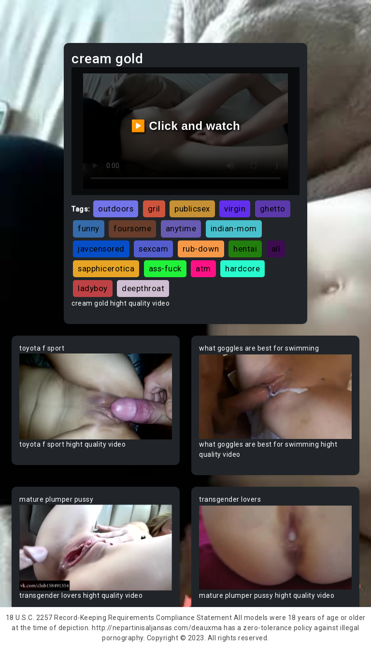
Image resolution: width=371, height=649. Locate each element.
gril (154, 208)
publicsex (192, 208)
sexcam (153, 249)
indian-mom (234, 228)
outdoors (115, 208)
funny (89, 228)
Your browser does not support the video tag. (95, 396)
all (276, 249)
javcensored (101, 249)
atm (203, 268)
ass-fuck (165, 268)
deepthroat (143, 288)
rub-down (201, 249)
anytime (181, 228)
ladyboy (93, 288)
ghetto (272, 208)
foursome (132, 228)
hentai (245, 249)
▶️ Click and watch (186, 125)
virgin (234, 208)
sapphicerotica (106, 268)
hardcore (242, 268)
